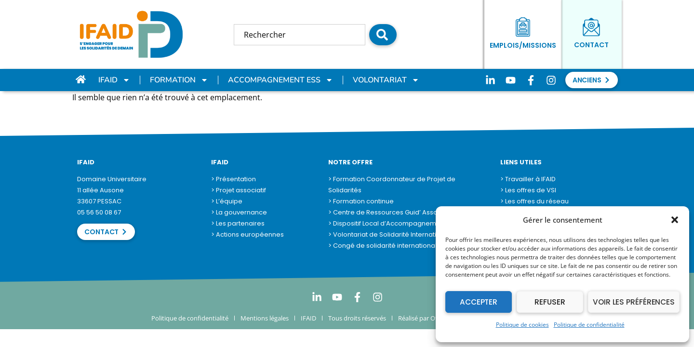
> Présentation (233, 179)
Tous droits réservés (357, 318)
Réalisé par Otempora (429, 318)
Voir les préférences (634, 302)
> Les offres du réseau (534, 201)
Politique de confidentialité (589, 324)
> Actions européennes (247, 234)
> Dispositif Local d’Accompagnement (387, 223)
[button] (675, 220)
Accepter (479, 302)
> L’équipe (226, 201)
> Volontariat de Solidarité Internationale (391, 234)
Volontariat (386, 80)
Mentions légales (264, 318)
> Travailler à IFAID (528, 179)
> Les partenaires (238, 223)
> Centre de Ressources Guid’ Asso (383, 212)
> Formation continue (361, 201)
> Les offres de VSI (528, 190)
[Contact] (591, 27)
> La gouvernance (239, 212)
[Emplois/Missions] (523, 27)
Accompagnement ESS (280, 80)
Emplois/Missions (523, 45)
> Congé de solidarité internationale (384, 245)
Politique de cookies (522, 324)
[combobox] (299, 34)
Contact (591, 45)
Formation (179, 80)
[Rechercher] (383, 34)
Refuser (551, 302)
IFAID (114, 80)
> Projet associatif (238, 190)
